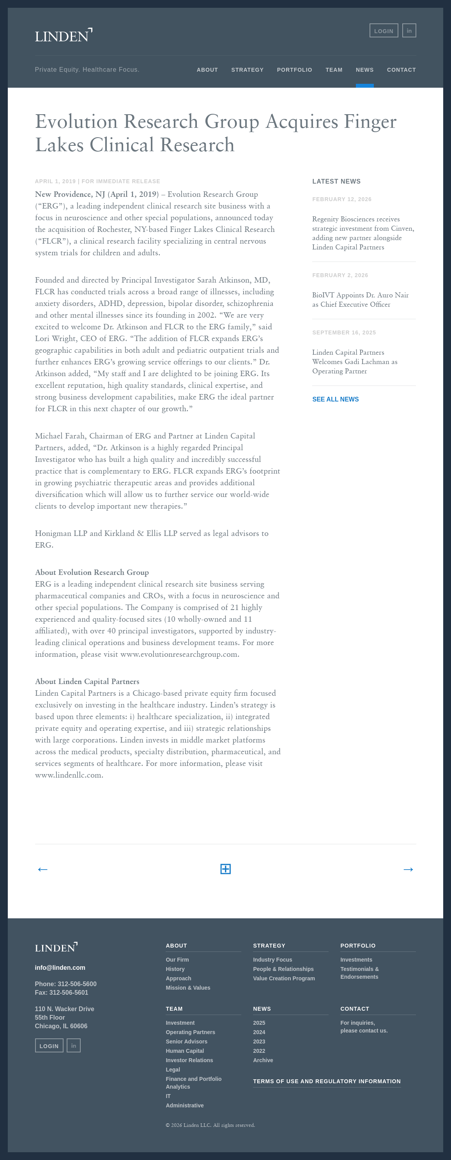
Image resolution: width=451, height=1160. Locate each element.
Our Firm (177, 960)
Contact (401, 70)
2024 (259, 1032)
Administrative (184, 1105)
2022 (259, 1051)
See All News (335, 399)
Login (383, 31)
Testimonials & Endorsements (359, 973)
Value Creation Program (284, 978)
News (365, 70)
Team (334, 70)
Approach (178, 978)
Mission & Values (188, 988)
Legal (173, 1069)
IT (168, 1096)
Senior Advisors (186, 1041)
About (207, 70)
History (175, 969)
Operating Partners (190, 1032)
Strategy (248, 70)
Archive (263, 1060)
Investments (356, 960)
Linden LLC (63, 35)
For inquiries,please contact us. (363, 1027)
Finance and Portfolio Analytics (193, 1083)
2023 (259, 1041)
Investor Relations (189, 1060)
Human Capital (185, 1051)
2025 (259, 1023)
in (409, 30)
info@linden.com (60, 967)
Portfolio (295, 70)
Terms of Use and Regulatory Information (327, 1081)
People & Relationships (283, 969)
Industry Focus (272, 960)
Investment (180, 1023)
